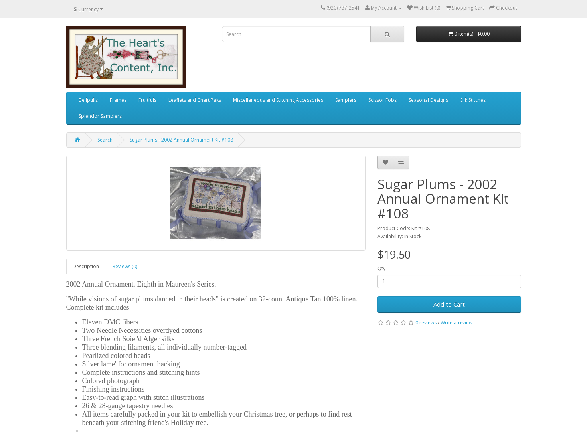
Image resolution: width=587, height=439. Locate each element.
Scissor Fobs (382, 100)
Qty (381, 268)
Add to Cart (449, 304)
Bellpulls (88, 100)
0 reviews (426, 322)
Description (86, 266)
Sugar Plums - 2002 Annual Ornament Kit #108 (181, 139)
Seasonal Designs (428, 100)
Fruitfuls (147, 100)
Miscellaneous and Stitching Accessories (278, 100)
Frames (118, 100)
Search (105, 139)
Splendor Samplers (100, 116)
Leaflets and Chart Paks (194, 100)
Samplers (345, 100)
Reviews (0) (125, 266)
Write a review (456, 322)
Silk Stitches (473, 100)
